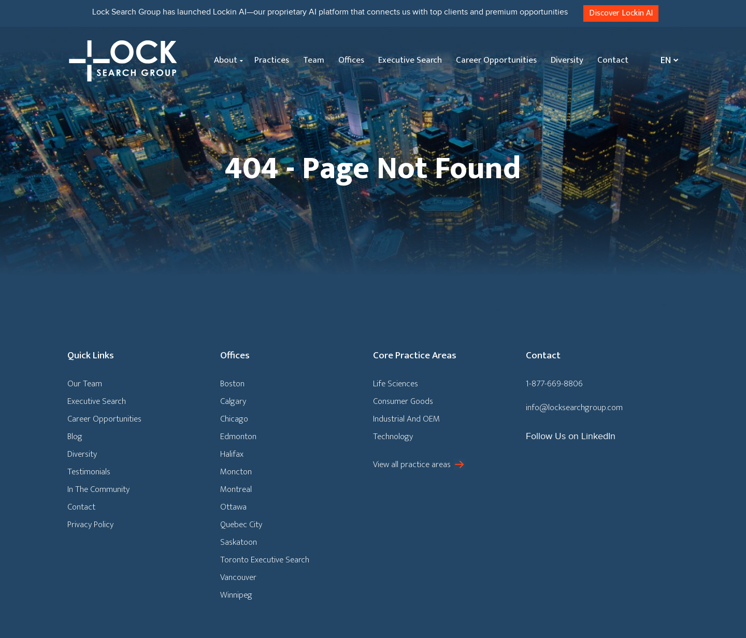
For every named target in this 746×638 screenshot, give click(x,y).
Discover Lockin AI (621, 13)
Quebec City (241, 524)
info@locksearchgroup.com (574, 407)
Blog (74, 436)
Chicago (234, 419)
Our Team (84, 383)
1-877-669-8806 (554, 383)
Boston (232, 383)
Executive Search (410, 60)
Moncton (236, 472)
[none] (667, 60)
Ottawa (233, 507)
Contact (612, 60)
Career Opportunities (496, 60)
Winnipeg (236, 595)
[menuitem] (667, 60)
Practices (271, 60)
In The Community (98, 489)
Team (313, 60)
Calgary (233, 401)
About (225, 60)
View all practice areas (412, 464)
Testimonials (88, 472)
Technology (393, 436)
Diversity (567, 60)
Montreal (236, 489)
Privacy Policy (90, 524)
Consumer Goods (403, 401)
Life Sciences (395, 383)
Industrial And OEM (406, 419)
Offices (351, 60)
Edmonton (238, 436)
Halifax (231, 454)
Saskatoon (238, 542)
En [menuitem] (666, 60)
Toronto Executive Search (264, 560)
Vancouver (238, 577)
